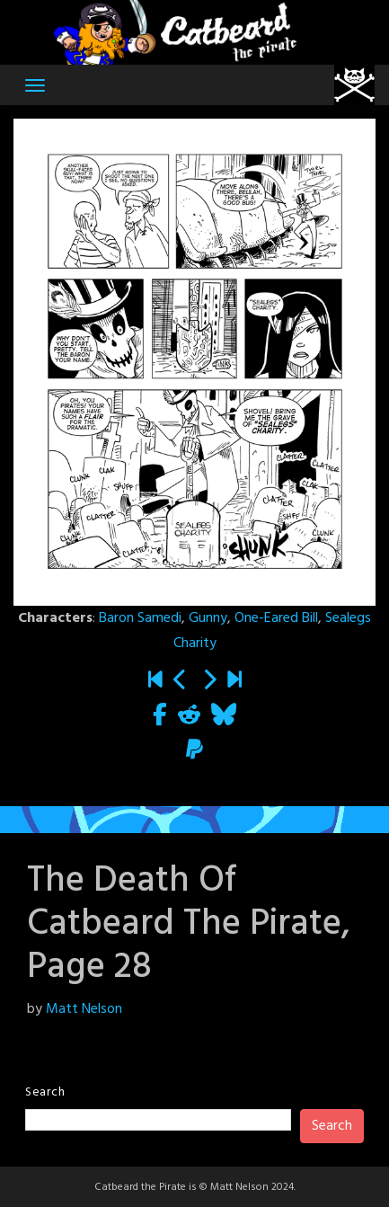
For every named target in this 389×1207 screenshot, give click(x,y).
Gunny (208, 618)
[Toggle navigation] (35, 85)
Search (45, 1092)
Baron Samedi (140, 618)
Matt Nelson (84, 1009)
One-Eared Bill (276, 618)
